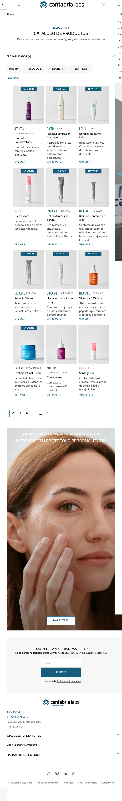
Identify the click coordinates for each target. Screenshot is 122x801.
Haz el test (61, 620)
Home (10, 14)
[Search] (104, 4)
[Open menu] (19, 4)
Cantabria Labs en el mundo (21, 755)
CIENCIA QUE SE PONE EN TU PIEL (22, 736)
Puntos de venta (14, 717)
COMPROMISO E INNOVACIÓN (20, 745)
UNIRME (61, 672)
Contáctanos (12, 712)
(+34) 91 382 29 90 (12, 726)
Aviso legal (68, 782)
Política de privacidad (48, 782)
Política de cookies (87, 782)
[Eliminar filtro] (6, 68)
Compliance (107, 782)
